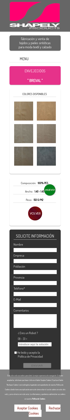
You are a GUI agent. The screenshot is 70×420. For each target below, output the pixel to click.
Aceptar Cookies (27, 408)
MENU (24, 58)
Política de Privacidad (30, 356)
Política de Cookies (38, 399)
